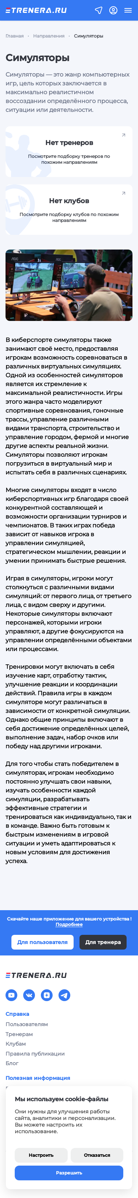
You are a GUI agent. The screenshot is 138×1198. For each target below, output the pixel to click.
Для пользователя (42, 942)
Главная (15, 36)
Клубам (16, 1043)
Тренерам (19, 1034)
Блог (12, 1063)
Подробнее (69, 924)
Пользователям (27, 1024)
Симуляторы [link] (88, 36)
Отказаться (97, 1155)
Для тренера (103, 942)
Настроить (41, 1155)
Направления (48, 36)
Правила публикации (35, 1053)
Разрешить (69, 1173)
